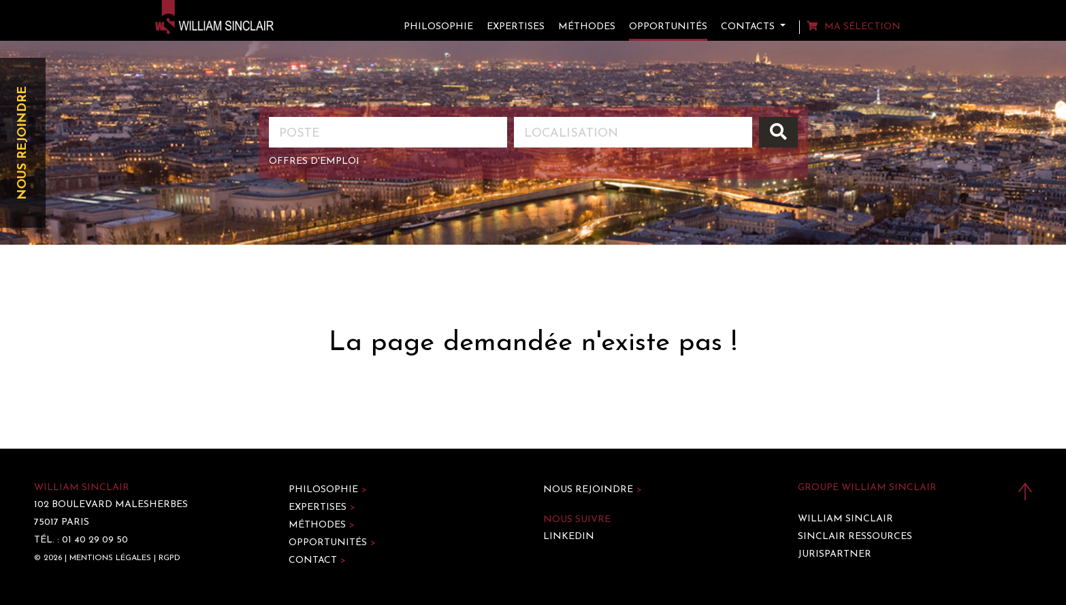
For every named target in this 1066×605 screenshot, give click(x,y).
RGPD (169, 558)
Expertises (516, 27)
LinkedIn (568, 537)
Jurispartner (834, 554)
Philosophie (438, 27)
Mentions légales (110, 558)
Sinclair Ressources (855, 537)
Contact (317, 560)
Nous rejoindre (22, 143)
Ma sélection (854, 26)
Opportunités (668, 27)
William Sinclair (845, 519)
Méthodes (586, 27)
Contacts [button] (749, 27)
